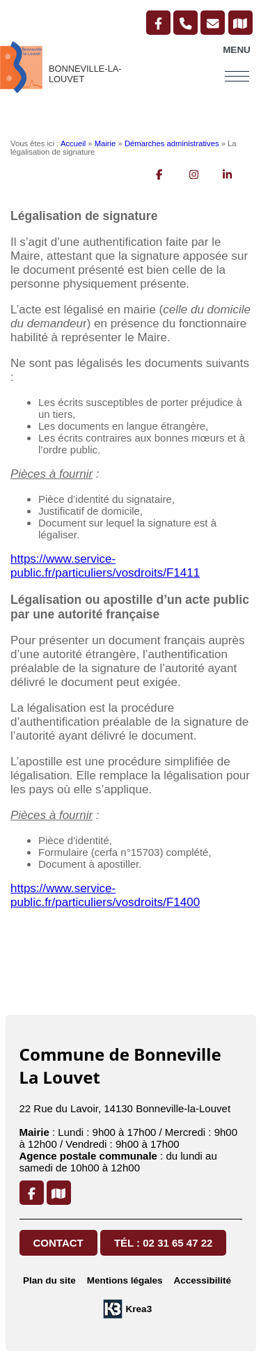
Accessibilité (203, 1280)
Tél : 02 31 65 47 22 (163, 1243)
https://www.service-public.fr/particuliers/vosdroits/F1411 (105, 565)
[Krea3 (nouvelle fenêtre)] (127, 1309)
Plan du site (49, 1280)
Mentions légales (125, 1280)
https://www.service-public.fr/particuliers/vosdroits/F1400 (105, 895)
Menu (237, 50)
